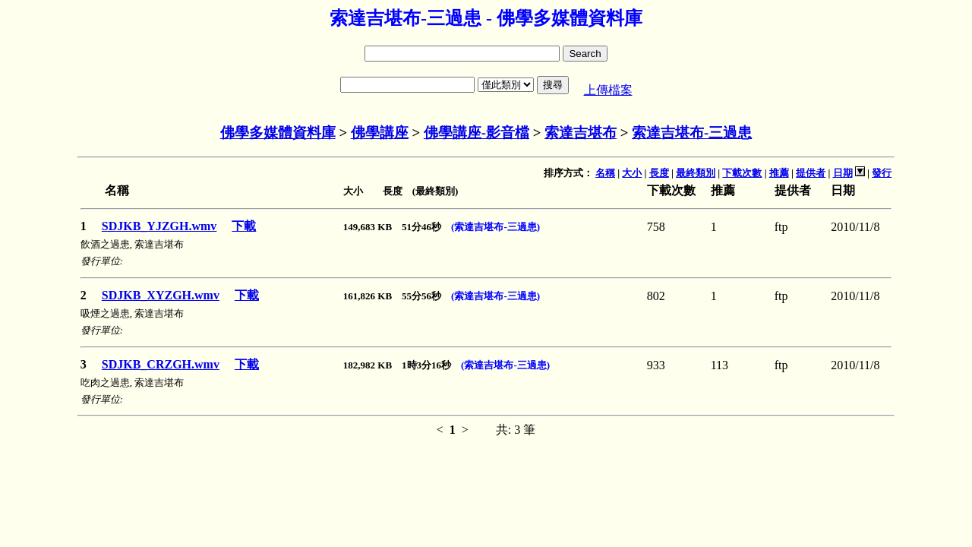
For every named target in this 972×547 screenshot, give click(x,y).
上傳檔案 (608, 90)
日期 (843, 173)
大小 (632, 173)
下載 (244, 226)
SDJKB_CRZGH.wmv (160, 364)
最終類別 (695, 173)
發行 (882, 173)
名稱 (605, 173)
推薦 (779, 173)
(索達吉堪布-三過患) (495, 226)
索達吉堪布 (580, 133)
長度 (659, 173)
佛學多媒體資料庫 (278, 133)
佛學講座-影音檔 (476, 133)
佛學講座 (380, 133)
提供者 (810, 173)
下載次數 (742, 173)
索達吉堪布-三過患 (692, 133)
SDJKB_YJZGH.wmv (159, 226)
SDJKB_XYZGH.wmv (160, 295)
